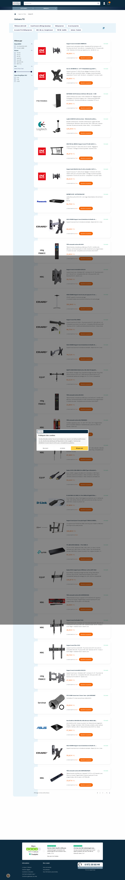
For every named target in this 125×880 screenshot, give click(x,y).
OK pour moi (79, 448)
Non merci (45, 448)
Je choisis (62, 448)
